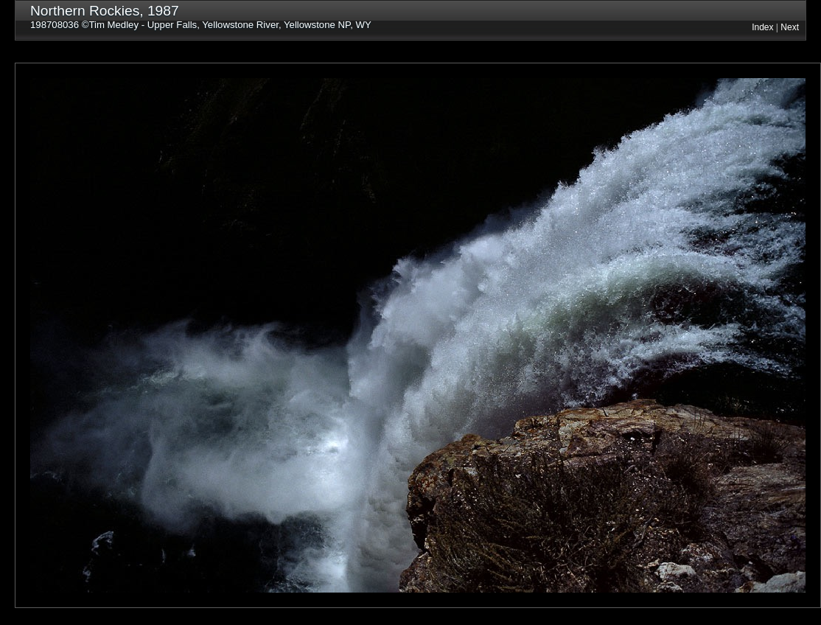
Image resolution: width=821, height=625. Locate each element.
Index (762, 27)
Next (789, 27)
